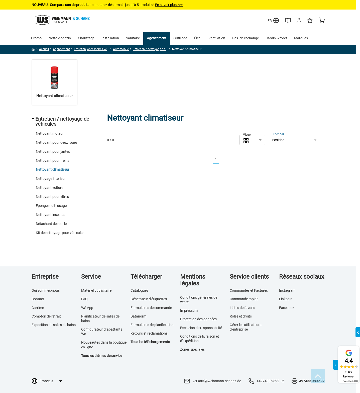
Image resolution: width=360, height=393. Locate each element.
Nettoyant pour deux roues (56, 142)
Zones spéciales (192, 349)
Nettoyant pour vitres (52, 197)
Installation (110, 38)
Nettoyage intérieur (51, 179)
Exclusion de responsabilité (201, 328)
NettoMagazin (60, 38)
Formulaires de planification (152, 325)
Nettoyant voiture (49, 188)
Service (91, 276)
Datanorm (138, 316)
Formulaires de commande (151, 308)
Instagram (287, 290)
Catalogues (139, 290)
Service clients (249, 276)
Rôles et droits (241, 316)
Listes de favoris (242, 308)
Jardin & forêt (276, 38)
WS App (87, 308)
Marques (301, 38)
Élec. (197, 38)
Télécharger (146, 276)
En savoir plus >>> (169, 5)
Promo (36, 38)
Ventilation (216, 38)
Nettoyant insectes (50, 215)
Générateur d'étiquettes (149, 299)
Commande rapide (244, 299)
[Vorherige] (210, 160)
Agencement (156, 38)
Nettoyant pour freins (52, 161)
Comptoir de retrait (46, 316)
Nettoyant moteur (50, 133)
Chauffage (86, 38)
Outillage (180, 38)
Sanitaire (133, 38)
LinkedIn (285, 299)
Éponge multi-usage (51, 206)
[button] (252, 140)
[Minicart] (322, 21)
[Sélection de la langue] (50, 380)
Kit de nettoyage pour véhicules (60, 233)
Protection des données (198, 319)
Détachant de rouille (51, 224)
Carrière (38, 308)
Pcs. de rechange (245, 38)
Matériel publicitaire (96, 290)
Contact (38, 299)
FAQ (84, 299)
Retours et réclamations (149, 333)
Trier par (278, 134)
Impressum (189, 310)
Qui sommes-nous (46, 290)
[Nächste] (222, 160)
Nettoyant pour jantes (53, 151)
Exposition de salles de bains (54, 325)
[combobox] (252, 140)
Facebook (286, 308)
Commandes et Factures (249, 290)
